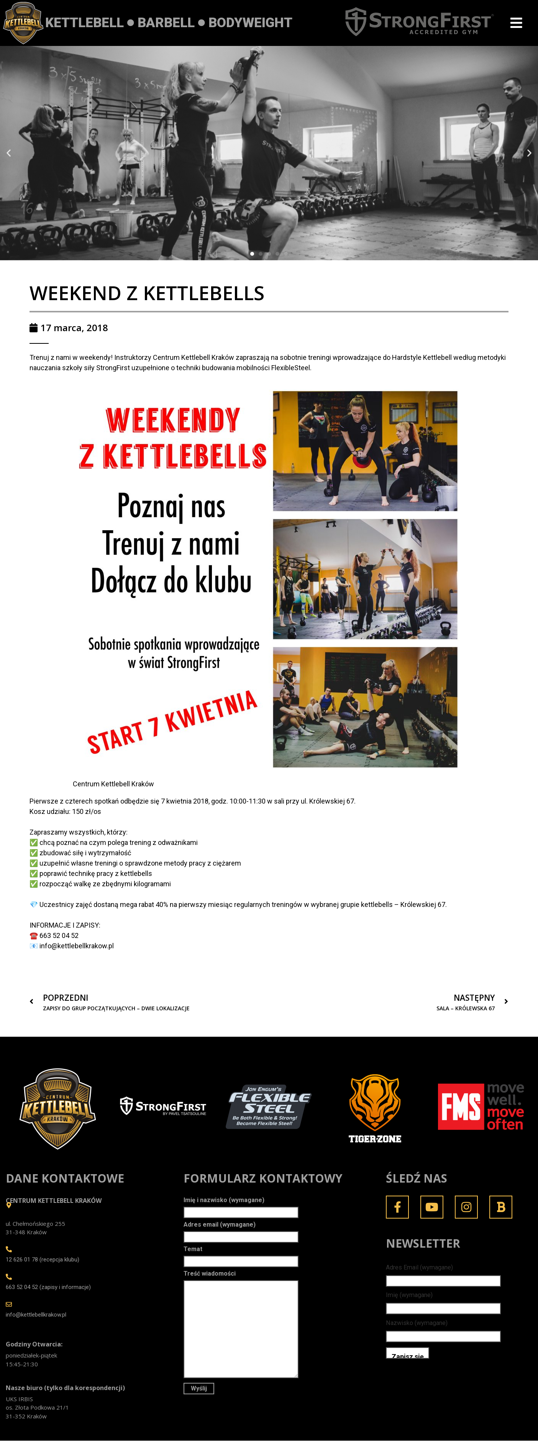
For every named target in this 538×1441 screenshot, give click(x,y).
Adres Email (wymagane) (419, 1267)
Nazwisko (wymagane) (417, 1323)
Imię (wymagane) (409, 1295)
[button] (8, 153)
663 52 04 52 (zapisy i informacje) (48, 1287)
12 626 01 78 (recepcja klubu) (42, 1260)
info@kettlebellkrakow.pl (36, 1315)
